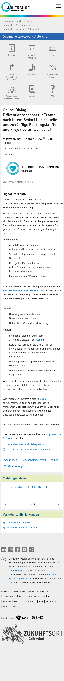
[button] (3, 549)
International (10, 607)
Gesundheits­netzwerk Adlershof (21, 29)
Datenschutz (9, 596)
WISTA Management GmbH (22, 528)
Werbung (51, 601)
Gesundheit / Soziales (15, 25)
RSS (41, 601)
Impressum (42, 591)
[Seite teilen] (31, 549)
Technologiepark (12, 21)
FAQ (50, 596)
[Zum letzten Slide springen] (5, 503)
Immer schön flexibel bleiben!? (25, 487)
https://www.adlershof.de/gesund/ (24, 444)
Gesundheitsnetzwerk (34, 460)
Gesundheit (10, 460)
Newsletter (30, 601)
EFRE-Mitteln (20, 571)
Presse (17, 601)
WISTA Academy (13, 466)
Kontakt (7, 601)
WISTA (54, 460)
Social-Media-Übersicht (32, 596)
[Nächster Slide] (58, 503)
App (38, 340)
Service (31, 21)
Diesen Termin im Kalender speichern (26, 450)
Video (43, 399)
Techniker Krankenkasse (21, 522)
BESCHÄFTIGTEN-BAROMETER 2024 (24, 290)
